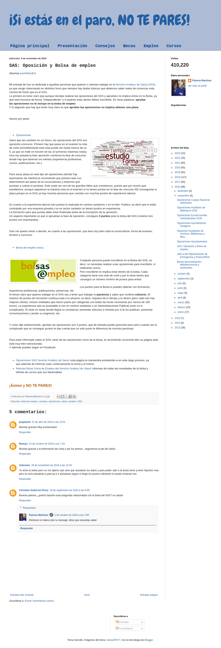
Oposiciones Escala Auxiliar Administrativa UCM (192, 217)
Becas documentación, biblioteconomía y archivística (189, 264)
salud (64, 401)
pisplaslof (24, 422)
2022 (178, 158)
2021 (178, 162)
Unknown (24, 465)
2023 (178, 153)
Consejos (105, 46)
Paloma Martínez (38, 515)
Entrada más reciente (22, 595)
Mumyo (23, 443)
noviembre (184, 195)
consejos (43, 401)
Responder (25, 432)
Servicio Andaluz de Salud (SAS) (135, 84)
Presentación (72, 46)
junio (181, 288)
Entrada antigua (149, 595)
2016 (178, 186)
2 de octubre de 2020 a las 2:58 (71, 515)
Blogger (148, 640)
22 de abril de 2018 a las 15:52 (48, 422)
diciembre (183, 191)
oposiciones (54, 401)
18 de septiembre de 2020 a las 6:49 (69, 490)
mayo (181, 293)
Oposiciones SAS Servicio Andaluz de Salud (42, 360)
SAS (80, 401)
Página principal (30, 46)
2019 (178, 172)
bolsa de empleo (29, 401)
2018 (178, 177)
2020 (178, 167)
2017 (178, 181)
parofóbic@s (27, 73)
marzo (181, 302)
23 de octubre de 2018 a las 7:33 (47, 443)
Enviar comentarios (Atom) (39, 600)
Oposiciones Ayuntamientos (192, 241)
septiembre (184, 278)
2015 (178, 318)
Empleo (151, 46)
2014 (178, 322)
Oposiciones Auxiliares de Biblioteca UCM (191, 209)
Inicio (87, 595)
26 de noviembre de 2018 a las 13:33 (51, 465)
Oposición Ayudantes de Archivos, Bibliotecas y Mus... (191, 233)
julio (180, 283)
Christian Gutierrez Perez (33, 490)
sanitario (72, 401)
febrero (182, 307)
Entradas (122, 622)
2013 (178, 327)
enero (181, 312)
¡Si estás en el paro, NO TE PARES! (99, 20)
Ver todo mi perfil (197, 85)
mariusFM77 (113, 640)
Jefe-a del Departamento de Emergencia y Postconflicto (193, 255)
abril (180, 297)
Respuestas (29, 507)
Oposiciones (23, 135)
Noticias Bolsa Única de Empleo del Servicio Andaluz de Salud (53, 368)
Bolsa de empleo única (29, 247)
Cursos (174, 46)
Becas (129, 46)
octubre (182, 273)
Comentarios (124, 628)
